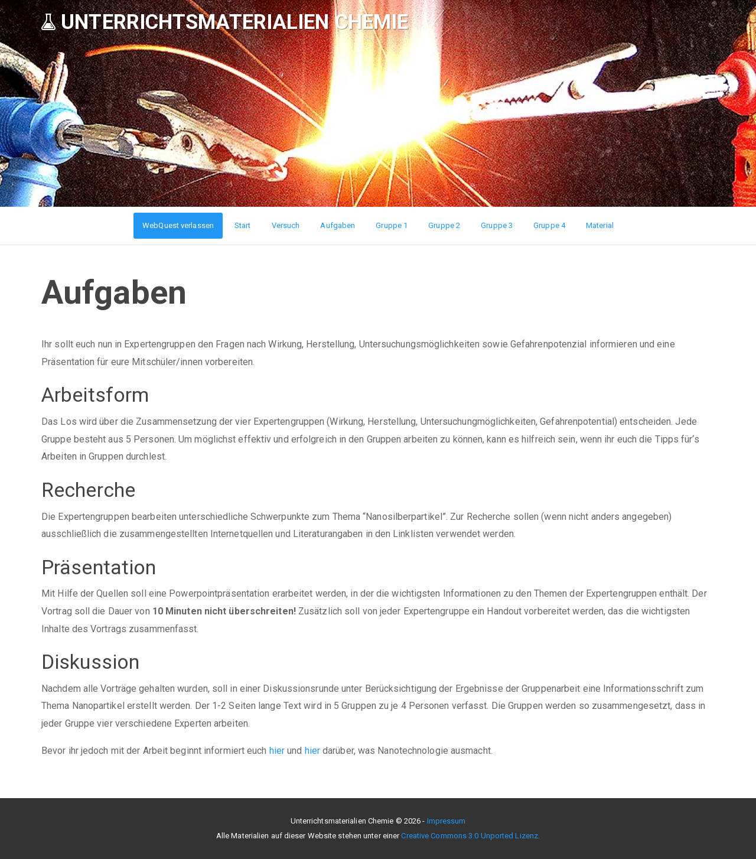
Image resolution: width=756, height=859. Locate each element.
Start (242, 225)
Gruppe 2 (444, 225)
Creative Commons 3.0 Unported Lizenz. (470, 835)
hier (277, 750)
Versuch (286, 225)
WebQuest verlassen (178, 225)
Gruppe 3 (497, 225)
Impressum (446, 820)
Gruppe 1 (392, 225)
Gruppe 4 (549, 225)
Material (600, 225)
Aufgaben (337, 225)
